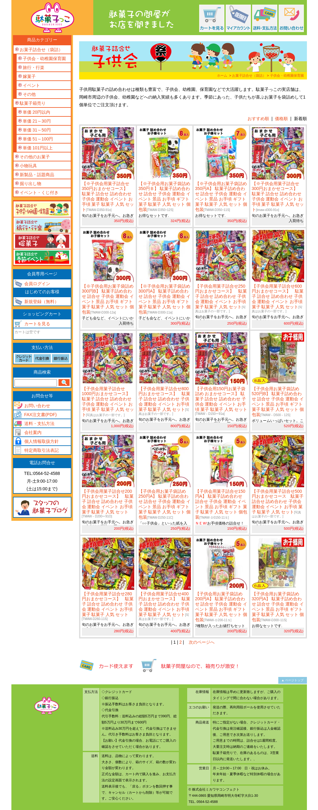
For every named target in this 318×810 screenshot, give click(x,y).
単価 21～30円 (37, 121)
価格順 (281, 118)
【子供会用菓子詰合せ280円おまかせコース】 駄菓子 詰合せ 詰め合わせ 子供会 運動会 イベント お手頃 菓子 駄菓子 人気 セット (108, 606)
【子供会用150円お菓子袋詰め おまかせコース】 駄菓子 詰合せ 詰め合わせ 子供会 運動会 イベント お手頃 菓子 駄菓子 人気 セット (221, 400)
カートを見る (37, 323)
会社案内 (33, 432)
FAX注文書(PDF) (40, 414)
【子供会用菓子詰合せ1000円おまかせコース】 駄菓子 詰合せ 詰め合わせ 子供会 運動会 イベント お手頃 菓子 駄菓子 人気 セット (108, 401)
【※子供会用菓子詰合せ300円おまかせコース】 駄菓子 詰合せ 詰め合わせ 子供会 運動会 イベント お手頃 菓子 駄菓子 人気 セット (278, 196)
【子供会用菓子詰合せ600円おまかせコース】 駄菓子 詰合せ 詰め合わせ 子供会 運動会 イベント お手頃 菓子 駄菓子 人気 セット (278, 298)
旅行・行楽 (33, 67)
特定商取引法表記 (41, 450)
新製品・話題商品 (37, 174)
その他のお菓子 (35, 156)
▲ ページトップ (292, 680)
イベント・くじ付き (39, 192)
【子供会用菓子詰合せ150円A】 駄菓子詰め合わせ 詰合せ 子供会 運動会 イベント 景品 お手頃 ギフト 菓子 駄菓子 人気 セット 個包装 (221, 504)
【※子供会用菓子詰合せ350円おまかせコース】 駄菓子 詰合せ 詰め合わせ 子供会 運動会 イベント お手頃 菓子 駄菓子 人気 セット (108, 196)
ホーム (222, 75)
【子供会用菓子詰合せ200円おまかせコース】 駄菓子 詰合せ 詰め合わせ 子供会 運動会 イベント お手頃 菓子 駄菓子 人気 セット (108, 503)
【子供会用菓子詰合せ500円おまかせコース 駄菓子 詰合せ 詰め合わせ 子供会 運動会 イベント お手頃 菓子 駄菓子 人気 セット (278, 503)
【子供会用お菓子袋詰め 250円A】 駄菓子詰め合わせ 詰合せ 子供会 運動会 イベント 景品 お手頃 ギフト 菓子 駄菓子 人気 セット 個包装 (165, 504)
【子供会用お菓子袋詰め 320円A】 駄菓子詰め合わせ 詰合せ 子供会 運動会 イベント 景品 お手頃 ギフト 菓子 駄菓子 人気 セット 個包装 (278, 606)
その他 (29, 94)
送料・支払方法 (39, 423)
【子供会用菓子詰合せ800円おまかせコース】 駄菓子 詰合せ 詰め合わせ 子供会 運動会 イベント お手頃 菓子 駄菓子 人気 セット (164, 400)
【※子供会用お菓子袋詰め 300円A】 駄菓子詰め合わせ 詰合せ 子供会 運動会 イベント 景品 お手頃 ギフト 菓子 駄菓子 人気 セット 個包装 (165, 299)
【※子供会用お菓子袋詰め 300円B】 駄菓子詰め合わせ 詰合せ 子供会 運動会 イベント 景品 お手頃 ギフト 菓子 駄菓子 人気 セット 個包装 (108, 299)
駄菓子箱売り (33, 103)
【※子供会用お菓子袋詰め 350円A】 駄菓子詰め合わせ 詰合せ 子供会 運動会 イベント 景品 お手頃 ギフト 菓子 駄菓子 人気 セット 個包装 (221, 196)
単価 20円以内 (36, 112)
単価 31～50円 (37, 130)
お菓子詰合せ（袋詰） (249, 75)
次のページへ (202, 642)
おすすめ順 (258, 118)
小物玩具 (28, 165)
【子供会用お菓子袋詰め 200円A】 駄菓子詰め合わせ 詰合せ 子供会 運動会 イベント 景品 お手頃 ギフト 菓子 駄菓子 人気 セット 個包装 (221, 606)
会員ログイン (37, 283)
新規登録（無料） (41, 301)
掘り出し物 (30, 183)
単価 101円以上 (38, 147)
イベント (31, 85)
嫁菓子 (29, 76)
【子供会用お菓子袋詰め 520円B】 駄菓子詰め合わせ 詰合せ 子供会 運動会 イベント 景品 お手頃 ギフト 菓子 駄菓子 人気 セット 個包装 (278, 401)
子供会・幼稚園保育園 (287, 75)
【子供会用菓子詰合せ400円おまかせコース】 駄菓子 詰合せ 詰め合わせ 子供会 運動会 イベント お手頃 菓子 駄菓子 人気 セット (164, 606)
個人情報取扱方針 (41, 441)
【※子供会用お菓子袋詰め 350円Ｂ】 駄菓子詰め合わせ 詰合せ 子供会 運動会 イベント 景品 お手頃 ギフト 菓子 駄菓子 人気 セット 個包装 (165, 196)
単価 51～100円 (38, 138)
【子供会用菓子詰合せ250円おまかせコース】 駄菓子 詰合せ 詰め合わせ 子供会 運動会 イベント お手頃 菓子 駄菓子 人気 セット (221, 298)
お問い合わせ (37, 405)
